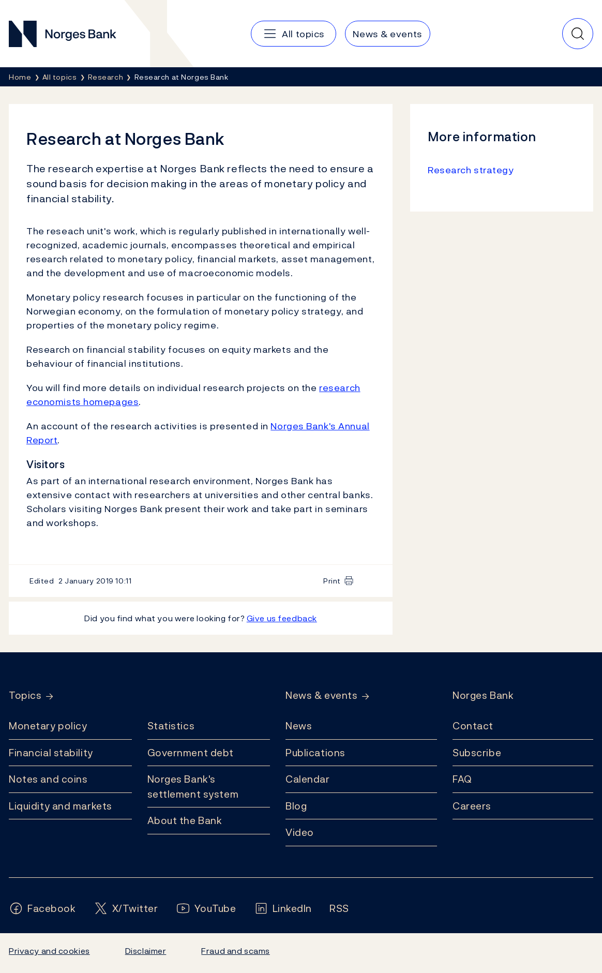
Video (299, 832)
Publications (315, 752)
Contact (473, 725)
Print (332, 580)
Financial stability (51, 752)
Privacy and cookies (49, 951)
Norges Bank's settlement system (193, 786)
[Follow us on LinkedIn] (283, 908)
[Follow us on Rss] (339, 908)
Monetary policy (48, 725)
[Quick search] (577, 33)
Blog (296, 806)
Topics (25, 695)
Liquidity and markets (60, 806)
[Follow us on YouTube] (206, 908)
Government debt (190, 752)
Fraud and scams (235, 951)
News (298, 725)
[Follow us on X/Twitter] (126, 908)
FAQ (462, 779)
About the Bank (184, 820)
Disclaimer (146, 951)
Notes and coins (48, 779)
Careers (472, 806)
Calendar (307, 779)
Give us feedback (282, 618)
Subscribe (477, 752)
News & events (321, 695)
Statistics (171, 725)
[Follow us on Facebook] (42, 908)
